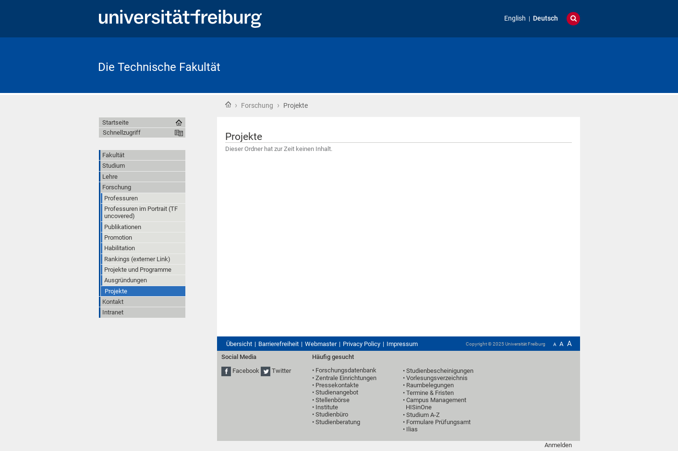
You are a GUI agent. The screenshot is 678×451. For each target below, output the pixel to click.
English (515, 18)
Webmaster (321, 343)
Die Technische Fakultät (159, 67)
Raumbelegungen (430, 385)
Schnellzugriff (122, 132)
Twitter (281, 370)
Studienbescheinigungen (439, 370)
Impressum (402, 343)
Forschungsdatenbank (345, 370)
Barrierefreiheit (278, 343)
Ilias (412, 429)
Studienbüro (331, 414)
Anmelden (558, 445)
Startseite (228, 104)
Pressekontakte (337, 385)
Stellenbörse (332, 400)
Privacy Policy (361, 343)
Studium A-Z (423, 414)
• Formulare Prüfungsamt (437, 422)
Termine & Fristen (430, 392)
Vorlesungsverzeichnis (437, 378)
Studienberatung (337, 422)
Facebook (245, 370)
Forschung (257, 105)
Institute (326, 407)
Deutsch (545, 18)
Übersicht (239, 343)
